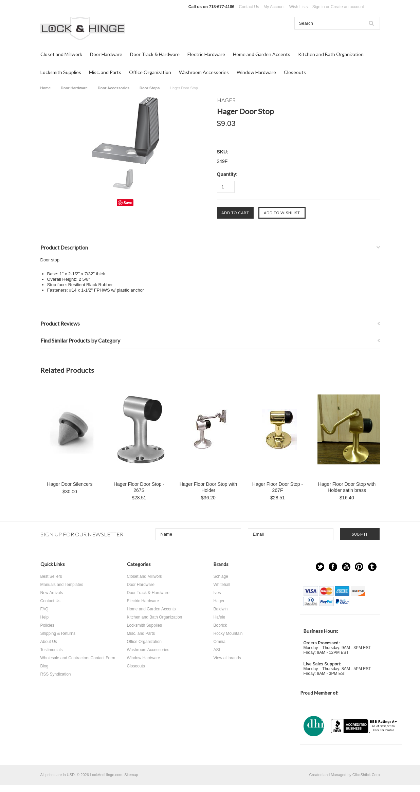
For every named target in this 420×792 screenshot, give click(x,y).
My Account (274, 6)
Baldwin (221, 609)
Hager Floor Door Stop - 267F (277, 487)
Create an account (347, 6)
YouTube (346, 567)
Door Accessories (113, 88)
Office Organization (150, 72)
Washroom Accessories (204, 72)
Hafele (219, 617)
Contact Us (249, 6)
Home (45, 88)
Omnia (219, 641)
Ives (217, 592)
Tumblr (372, 567)
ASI (217, 649)
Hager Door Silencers (70, 484)
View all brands (227, 658)
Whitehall (222, 584)
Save (128, 203)
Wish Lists (298, 6)
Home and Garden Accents (261, 54)
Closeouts (295, 72)
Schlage (221, 576)
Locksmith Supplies (60, 72)
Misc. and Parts (105, 72)
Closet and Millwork (61, 54)
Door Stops (150, 88)
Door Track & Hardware (155, 54)
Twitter (320, 567)
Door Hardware (106, 54)
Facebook (333, 567)
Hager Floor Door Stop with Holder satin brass (347, 487)
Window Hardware (256, 72)
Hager (219, 600)
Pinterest (359, 567)
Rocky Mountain (228, 633)
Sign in (318, 6)
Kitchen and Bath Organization (331, 54)
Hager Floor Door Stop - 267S (139, 487)
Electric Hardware (206, 54)
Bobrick (220, 625)
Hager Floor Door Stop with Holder (208, 487)
